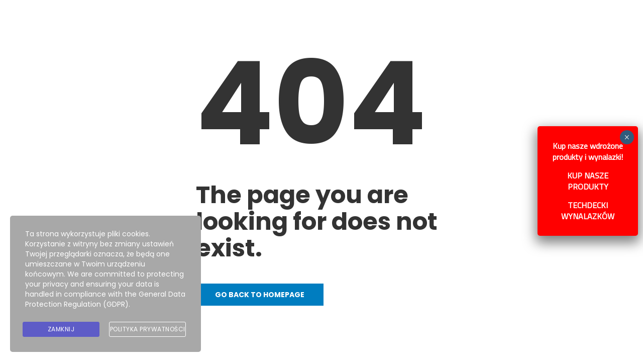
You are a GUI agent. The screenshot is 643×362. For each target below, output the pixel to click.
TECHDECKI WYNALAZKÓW (591, 208)
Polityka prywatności (147, 329)
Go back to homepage (259, 295)
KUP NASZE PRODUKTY (591, 178)
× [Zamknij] (630, 134)
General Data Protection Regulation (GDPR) (105, 299)
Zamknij (61, 329)
